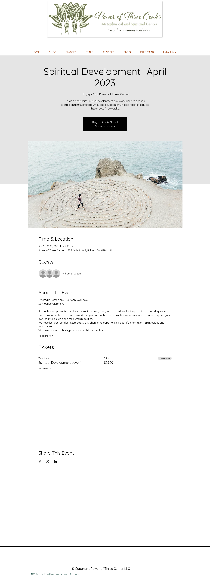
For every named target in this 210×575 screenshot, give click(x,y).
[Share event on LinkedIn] (55, 461)
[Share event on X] (47, 461)
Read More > (45, 335)
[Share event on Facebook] (39, 461)
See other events (105, 126)
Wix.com (75, 574)
